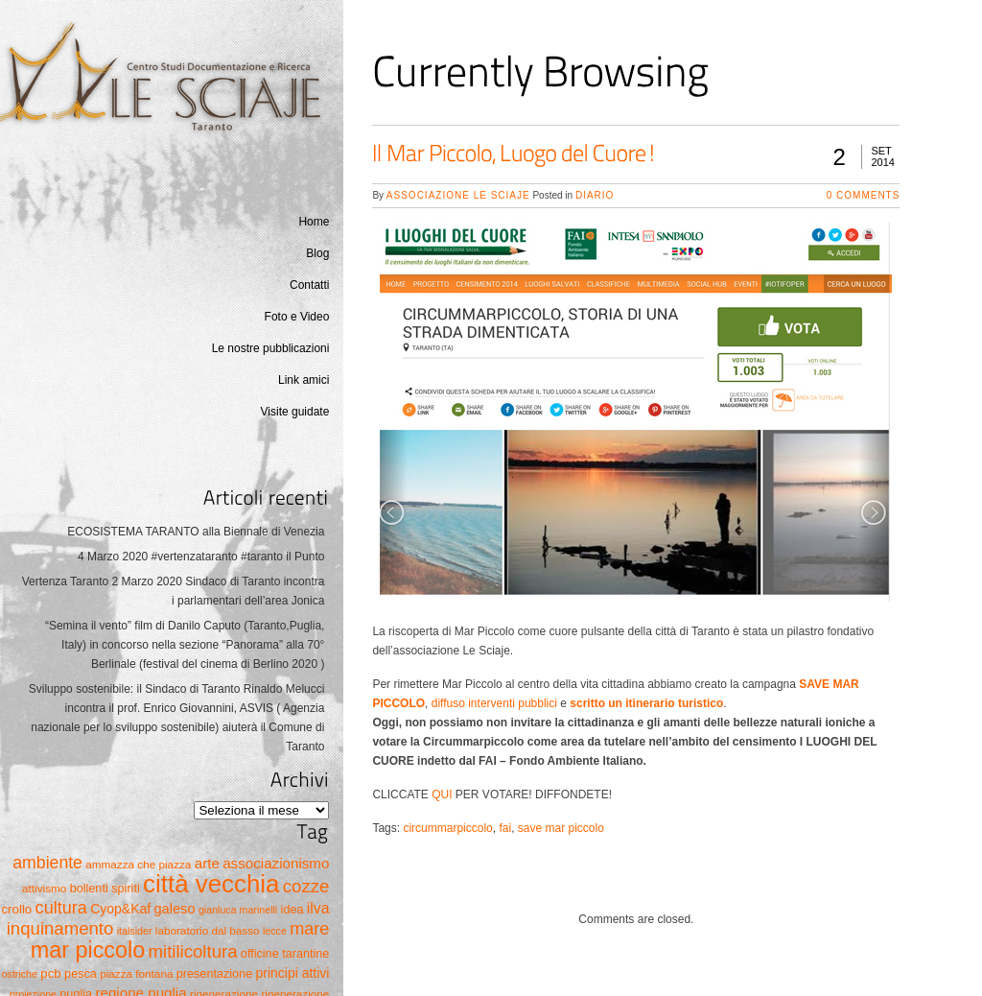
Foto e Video (297, 316)
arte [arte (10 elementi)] (207, 863)
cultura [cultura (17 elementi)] (61, 907)
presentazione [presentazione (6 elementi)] (214, 974)
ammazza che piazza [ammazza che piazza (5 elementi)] (138, 864)
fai (505, 828)
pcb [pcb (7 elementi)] (50, 973)
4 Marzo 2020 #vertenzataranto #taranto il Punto (201, 556)
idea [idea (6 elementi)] (292, 909)
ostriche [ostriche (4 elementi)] (19, 974)
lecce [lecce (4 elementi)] (275, 931)
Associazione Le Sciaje (458, 195)
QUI (442, 794)
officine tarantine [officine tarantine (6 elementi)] (285, 953)
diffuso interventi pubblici (494, 703)
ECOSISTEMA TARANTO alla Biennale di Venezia (195, 531)
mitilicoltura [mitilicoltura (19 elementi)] (193, 951)
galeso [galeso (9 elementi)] (174, 908)
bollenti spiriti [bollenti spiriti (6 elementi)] (105, 888)
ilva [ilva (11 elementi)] (318, 908)
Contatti (309, 285)
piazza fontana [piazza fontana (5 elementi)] (136, 973)
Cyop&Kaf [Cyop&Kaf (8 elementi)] (120, 908)
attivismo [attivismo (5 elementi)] (44, 888)
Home (313, 221)
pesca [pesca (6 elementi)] (80, 974)
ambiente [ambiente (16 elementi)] (47, 862)
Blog (317, 253)
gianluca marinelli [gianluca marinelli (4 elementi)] (238, 909)
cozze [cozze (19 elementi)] (306, 886)
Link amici (303, 380)
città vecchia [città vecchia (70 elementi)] (211, 883)
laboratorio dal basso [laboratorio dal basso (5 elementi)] (207, 930)
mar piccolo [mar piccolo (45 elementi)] (88, 949)
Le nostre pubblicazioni (271, 348)
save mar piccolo (561, 828)
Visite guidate (295, 411)
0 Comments (863, 195)
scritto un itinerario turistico (646, 703)
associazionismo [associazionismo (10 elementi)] (275, 863)
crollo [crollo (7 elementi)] (16, 909)
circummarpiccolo (447, 828)
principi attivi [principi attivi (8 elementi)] (293, 973)
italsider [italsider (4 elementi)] (134, 931)
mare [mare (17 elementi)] (309, 928)
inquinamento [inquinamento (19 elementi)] (60, 928)
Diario (594, 195)
